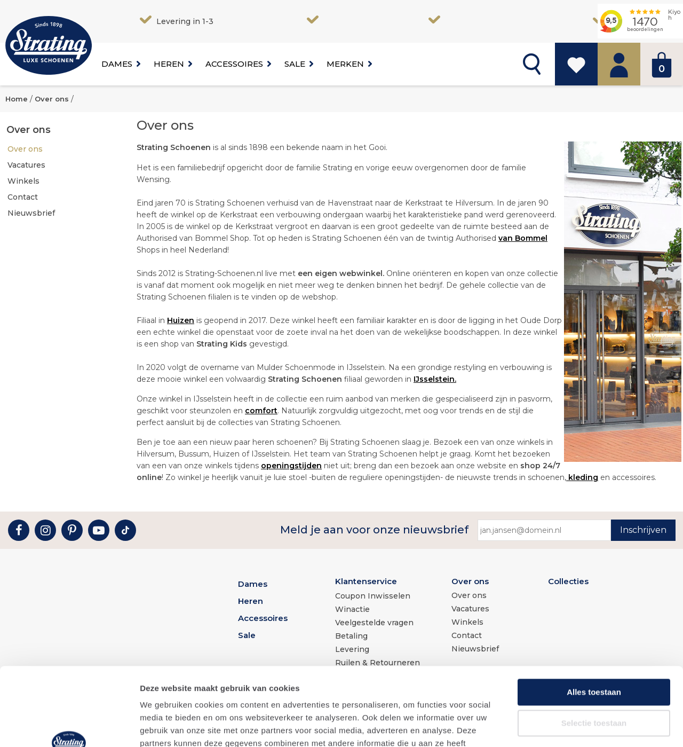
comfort (261, 410)
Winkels (23, 181)
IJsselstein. (435, 379)
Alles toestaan (594, 618)
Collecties (568, 581)
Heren (169, 64)
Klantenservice (366, 581)
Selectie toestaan (594, 649)
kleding (582, 477)
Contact (22, 197)
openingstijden (291, 465)
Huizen (180, 320)
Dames (116, 64)
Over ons (25, 149)
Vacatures (26, 165)
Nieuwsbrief (31, 213)
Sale (294, 64)
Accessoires (234, 64)
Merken (345, 64)
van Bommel (522, 238)
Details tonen (576, 725)
